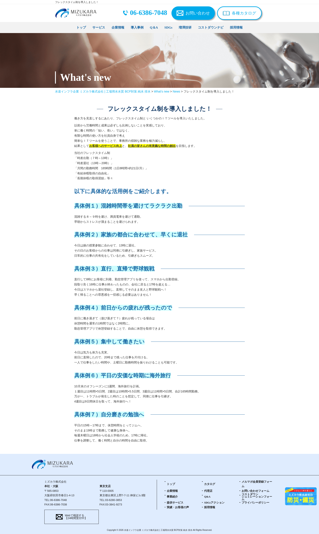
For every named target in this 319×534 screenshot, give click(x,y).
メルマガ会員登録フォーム (257, 484)
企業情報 (118, 27)
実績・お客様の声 (178, 507)
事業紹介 (172, 496)
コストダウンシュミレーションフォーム (257, 497)
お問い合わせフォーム (255, 490)
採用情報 (236, 27)
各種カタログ (244, 13)
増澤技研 (185, 27)
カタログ (209, 484)
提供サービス (175, 502)
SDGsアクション (214, 502)
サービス (98, 27)
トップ (81, 27)
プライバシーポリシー (255, 502)
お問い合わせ (198, 13)
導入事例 (137, 27)
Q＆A (154, 27)
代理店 (208, 490)
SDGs (168, 27)
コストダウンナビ (210, 27)
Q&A (207, 496)
